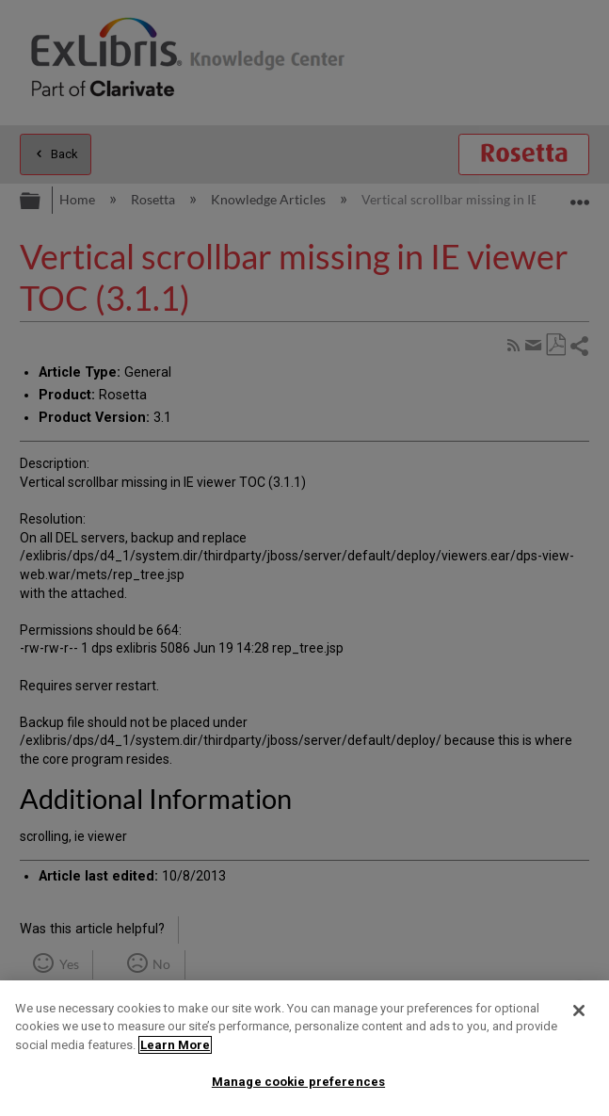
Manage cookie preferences (298, 1082)
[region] (304, 1048)
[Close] (579, 1010)
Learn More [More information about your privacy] (175, 1045)
